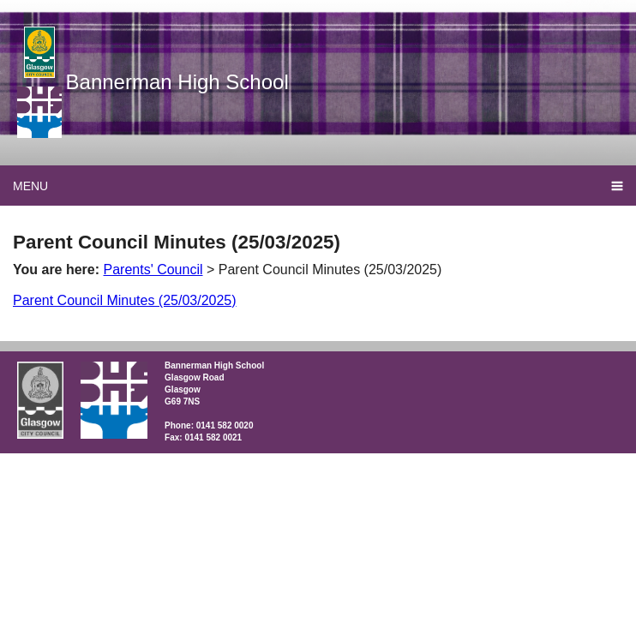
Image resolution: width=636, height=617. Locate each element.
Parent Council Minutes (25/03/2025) (125, 300)
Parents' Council (153, 269)
